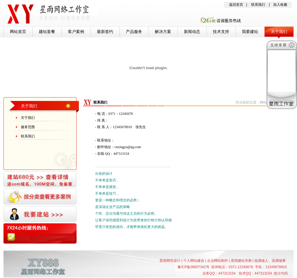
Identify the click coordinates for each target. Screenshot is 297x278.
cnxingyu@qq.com (128, 147)
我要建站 (250, 32)
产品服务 (134, 32)
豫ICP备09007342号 (193, 267)
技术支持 (221, 32)
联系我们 (258, 5)
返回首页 (236, 5)
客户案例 (76, 32)
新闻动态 (192, 32)
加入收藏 (280, 5)
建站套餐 (47, 32)
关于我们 (279, 32)
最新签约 (105, 32)
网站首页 (18, 32)
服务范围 (28, 127)
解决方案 (163, 32)
